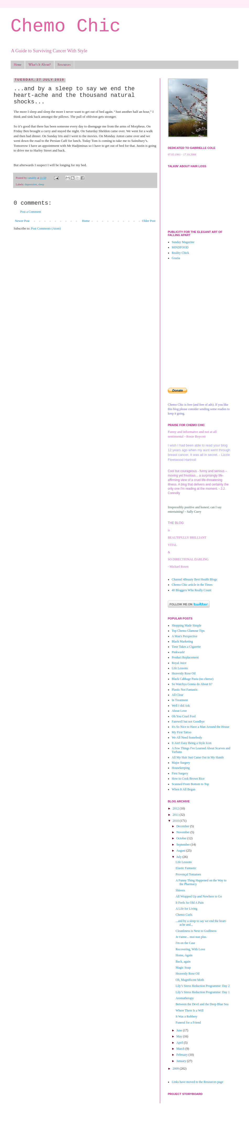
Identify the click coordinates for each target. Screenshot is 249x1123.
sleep (41, 184)
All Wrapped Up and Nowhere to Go (199, 896)
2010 (176, 821)
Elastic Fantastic (186, 868)
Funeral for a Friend (188, 1022)
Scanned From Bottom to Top (190, 784)
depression (31, 184)
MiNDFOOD (180, 247)
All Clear (177, 695)
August (181, 850)
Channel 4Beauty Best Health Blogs (194, 579)
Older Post (148, 221)
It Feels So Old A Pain (190, 902)
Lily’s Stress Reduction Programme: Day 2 (203, 986)
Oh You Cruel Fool (184, 716)
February (182, 1055)
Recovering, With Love (190, 949)
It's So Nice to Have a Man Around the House (200, 727)
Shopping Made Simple (186, 625)
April (180, 1042)
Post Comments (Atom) (46, 228)
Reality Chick (180, 253)
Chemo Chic (65, 26)
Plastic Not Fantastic (185, 689)
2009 (176, 1068)
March (180, 1049)
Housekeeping (181, 768)
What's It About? (39, 65)
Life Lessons (180, 668)
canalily (32, 177)
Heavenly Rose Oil (184, 673)
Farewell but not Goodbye (188, 721)
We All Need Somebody (187, 737)
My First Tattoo (181, 732)
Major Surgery (181, 762)
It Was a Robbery (186, 1016)
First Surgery (180, 773)
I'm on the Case (185, 943)
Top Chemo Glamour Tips (188, 631)
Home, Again (184, 955)
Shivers (180, 890)
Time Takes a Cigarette (186, 647)
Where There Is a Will (189, 1010)
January (181, 1061)
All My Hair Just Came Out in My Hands (198, 757)
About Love (179, 711)
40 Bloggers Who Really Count (191, 590)
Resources (64, 65)
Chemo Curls (184, 915)
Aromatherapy (185, 998)
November (183, 832)
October (181, 838)
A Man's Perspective (184, 636)
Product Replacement (185, 657)
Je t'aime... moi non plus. (191, 937)
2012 (176, 808)
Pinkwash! (178, 652)
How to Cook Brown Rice (188, 778)
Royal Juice (179, 663)
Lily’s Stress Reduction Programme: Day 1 (203, 992)
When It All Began (183, 789)
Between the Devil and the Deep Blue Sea (202, 1004)
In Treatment (180, 700)
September (183, 844)
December (183, 826)
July (179, 857)
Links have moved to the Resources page (197, 1082)
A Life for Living (186, 908)
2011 (176, 815)
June (179, 1030)
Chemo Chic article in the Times (192, 584)
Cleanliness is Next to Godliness (196, 931)
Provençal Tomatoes (188, 874)
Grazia (176, 258)
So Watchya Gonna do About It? (192, 684)
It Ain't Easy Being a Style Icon (191, 743)
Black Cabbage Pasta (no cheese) (192, 679)
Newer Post (22, 221)
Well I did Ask (181, 705)
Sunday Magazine (183, 242)
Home (17, 65)
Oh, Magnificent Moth (190, 980)
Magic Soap (183, 967)
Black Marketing (182, 641)
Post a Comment (30, 212)
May (179, 1036)
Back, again (183, 961)
